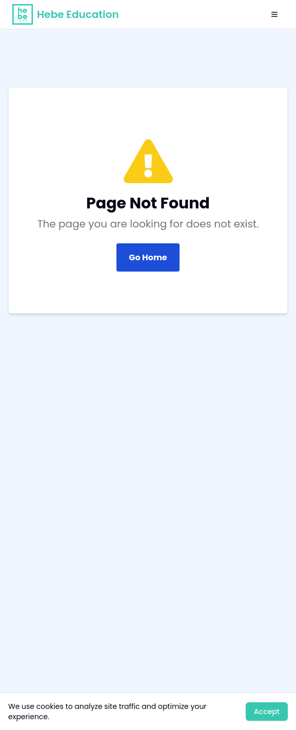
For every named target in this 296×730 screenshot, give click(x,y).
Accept (267, 711)
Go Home (148, 257)
